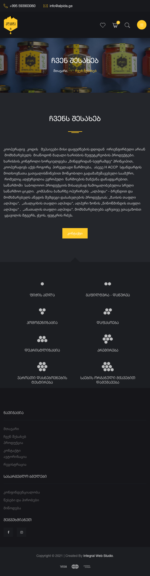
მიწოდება (12, 514)
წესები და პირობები (21, 506)
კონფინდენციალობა (22, 498)
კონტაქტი (75, 233)
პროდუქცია (13, 448)
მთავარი (60, 71)
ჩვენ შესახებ (15, 442)
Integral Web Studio (98, 556)
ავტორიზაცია (15, 462)
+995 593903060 (19, 6)
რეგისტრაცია (15, 470)
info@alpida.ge (58, 6)
